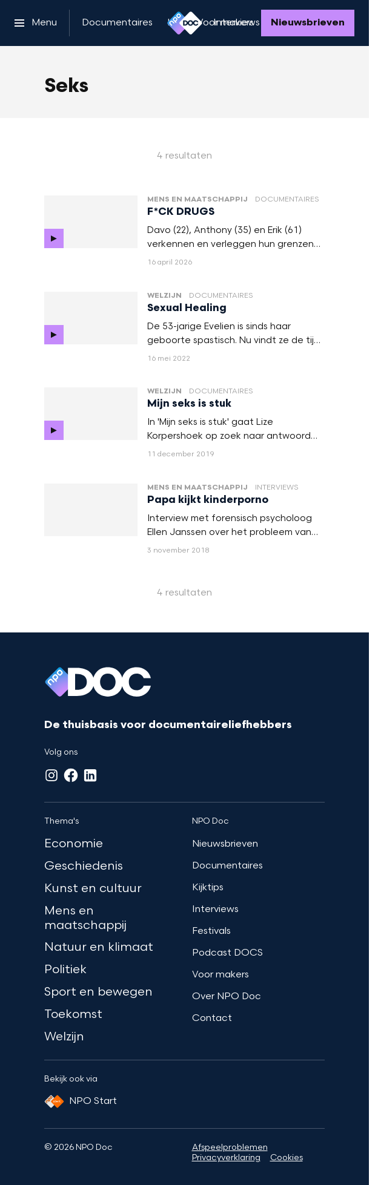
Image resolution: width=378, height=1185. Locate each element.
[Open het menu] (35, 23)
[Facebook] (71, 775)
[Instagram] (51, 775)
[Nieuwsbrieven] (307, 23)
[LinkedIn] (90, 775)
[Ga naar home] (185, 23)
